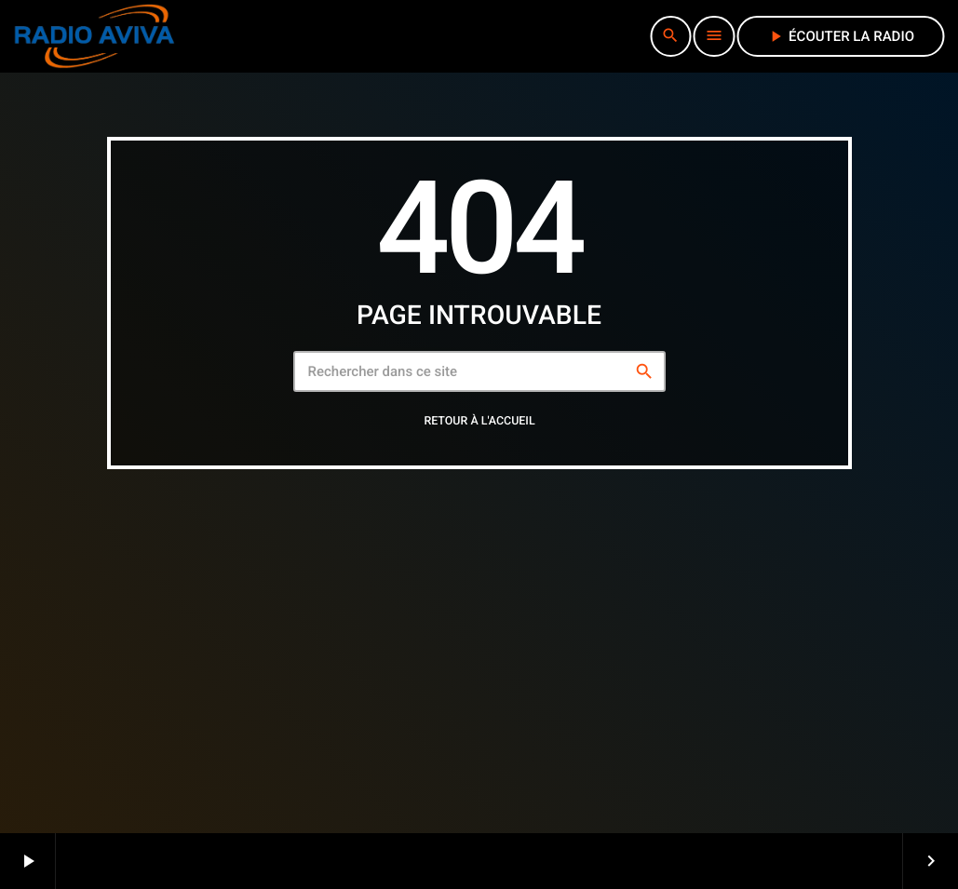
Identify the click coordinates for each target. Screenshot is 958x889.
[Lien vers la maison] (94, 36)
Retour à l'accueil (479, 421)
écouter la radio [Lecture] (840, 36)
